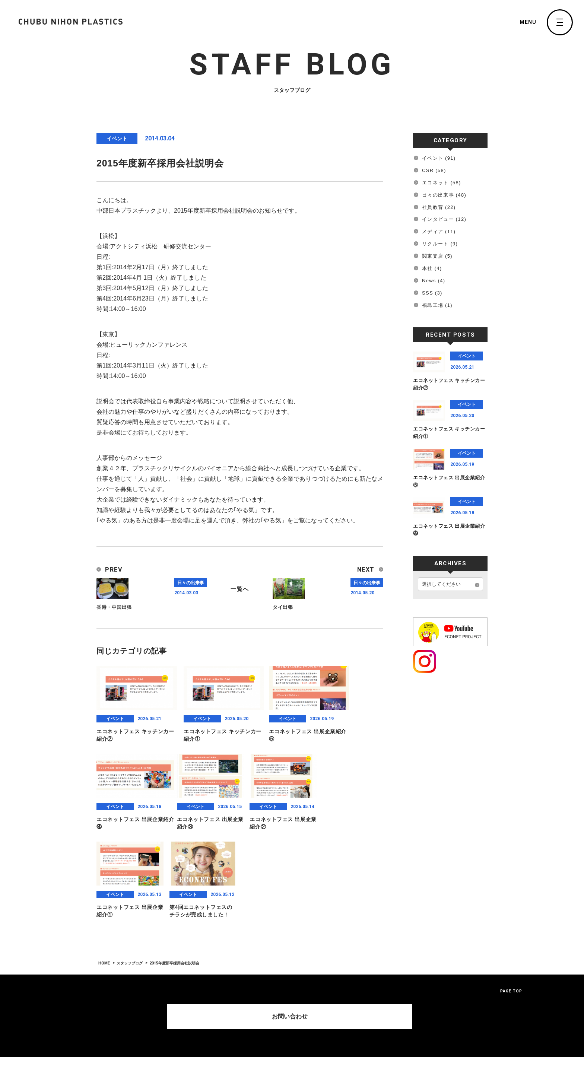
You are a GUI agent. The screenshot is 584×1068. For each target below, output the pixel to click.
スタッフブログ (129, 875)
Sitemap (437, 1034)
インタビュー (438, 219)
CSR (428, 170)
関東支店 (432, 256)
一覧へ (240, 588)
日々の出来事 (438, 195)
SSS (427, 293)
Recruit (391, 996)
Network (392, 1009)
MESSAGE (241, 1010)
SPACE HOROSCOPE (449, 984)
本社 (427, 268)
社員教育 (432, 207)
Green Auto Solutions (311, 996)
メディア (432, 231)
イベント (432, 158)
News (429, 280)
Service (292, 984)
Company (237, 996)
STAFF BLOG (300, 1022)
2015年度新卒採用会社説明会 (174, 875)
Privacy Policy (445, 1022)
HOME (104, 875)
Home (233, 984)
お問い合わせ (292, 927)
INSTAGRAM (440, 996)
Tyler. (389, 1022)
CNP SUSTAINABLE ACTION (313, 1043)
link (432, 1009)
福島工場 (432, 305)
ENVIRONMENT (247, 1029)
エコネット (435, 182)
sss (386, 1034)
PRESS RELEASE (305, 1032)
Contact (392, 984)
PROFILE (239, 1019)
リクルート (435, 244)
